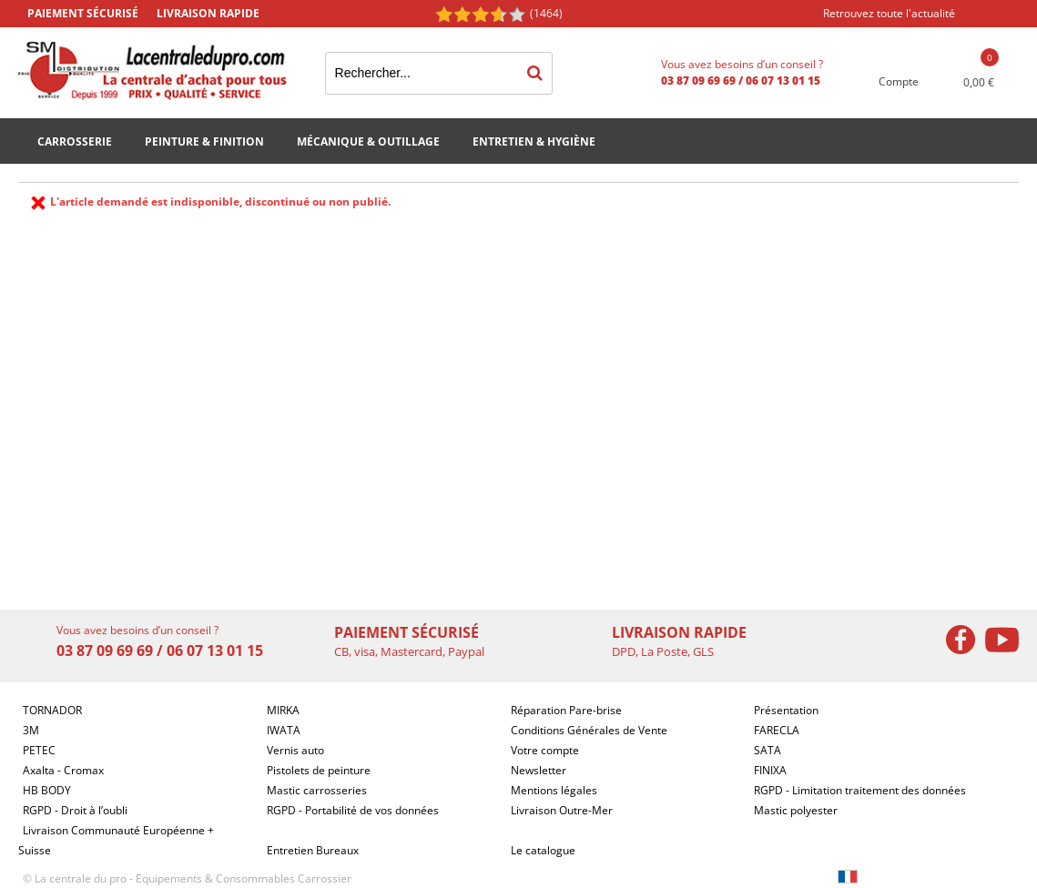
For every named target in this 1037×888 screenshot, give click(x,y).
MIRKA (283, 710)
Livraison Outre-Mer (562, 810)
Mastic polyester (796, 810)
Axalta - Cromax (63, 770)
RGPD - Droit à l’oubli (75, 810)
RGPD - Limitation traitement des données (860, 790)
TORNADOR (52, 710)
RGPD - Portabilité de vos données (353, 810)
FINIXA (770, 770)
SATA (767, 750)
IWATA (283, 730)
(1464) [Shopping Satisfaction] (546, 13)
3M (31, 730)
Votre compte (545, 750)
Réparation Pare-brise (566, 710)
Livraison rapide (208, 13)
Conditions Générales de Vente (589, 730)
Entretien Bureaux (313, 850)
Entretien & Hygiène (534, 141)
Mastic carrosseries (317, 790)
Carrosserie (74, 141)
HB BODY (47, 790)
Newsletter (538, 770)
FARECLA (776, 730)
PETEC (39, 750)
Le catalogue (543, 850)
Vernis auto (295, 750)
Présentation (786, 710)
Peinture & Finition (204, 141)
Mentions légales (554, 790)
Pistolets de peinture (319, 770)
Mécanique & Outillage (368, 141)
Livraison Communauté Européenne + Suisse (116, 840)
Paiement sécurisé (82, 13)
